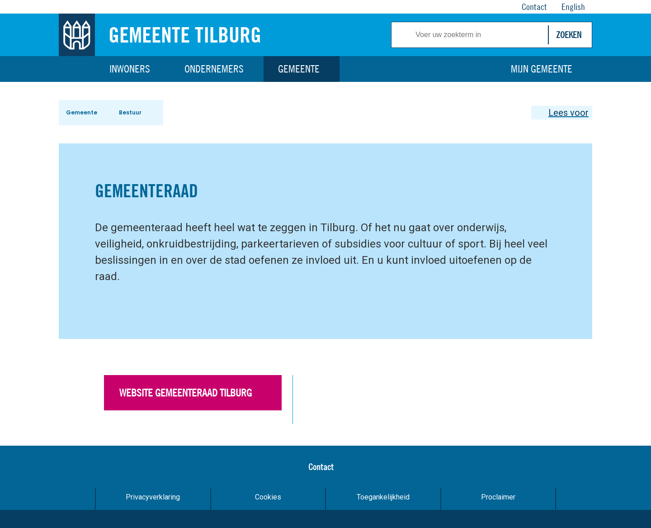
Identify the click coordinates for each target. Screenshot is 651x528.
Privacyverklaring (153, 497)
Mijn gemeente (541, 68)
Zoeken (568, 34)
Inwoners (129, 68)
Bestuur (130, 112)
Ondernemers (214, 68)
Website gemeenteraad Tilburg (185, 392)
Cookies (268, 497)
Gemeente (299, 68)
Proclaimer (498, 497)
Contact (321, 466)
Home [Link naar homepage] (77, 69)
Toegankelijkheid (383, 497)
